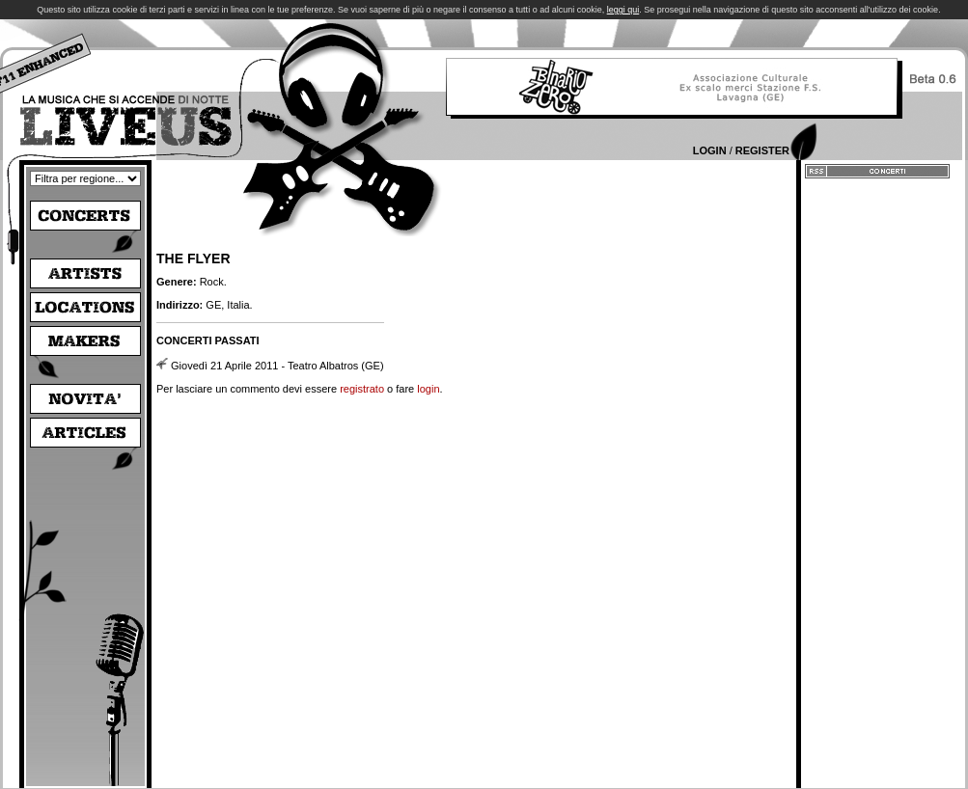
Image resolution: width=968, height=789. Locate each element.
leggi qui (623, 9)
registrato (362, 388)
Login (710, 150)
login (428, 388)
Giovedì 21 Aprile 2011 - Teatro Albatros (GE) (277, 365)
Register (762, 150)
